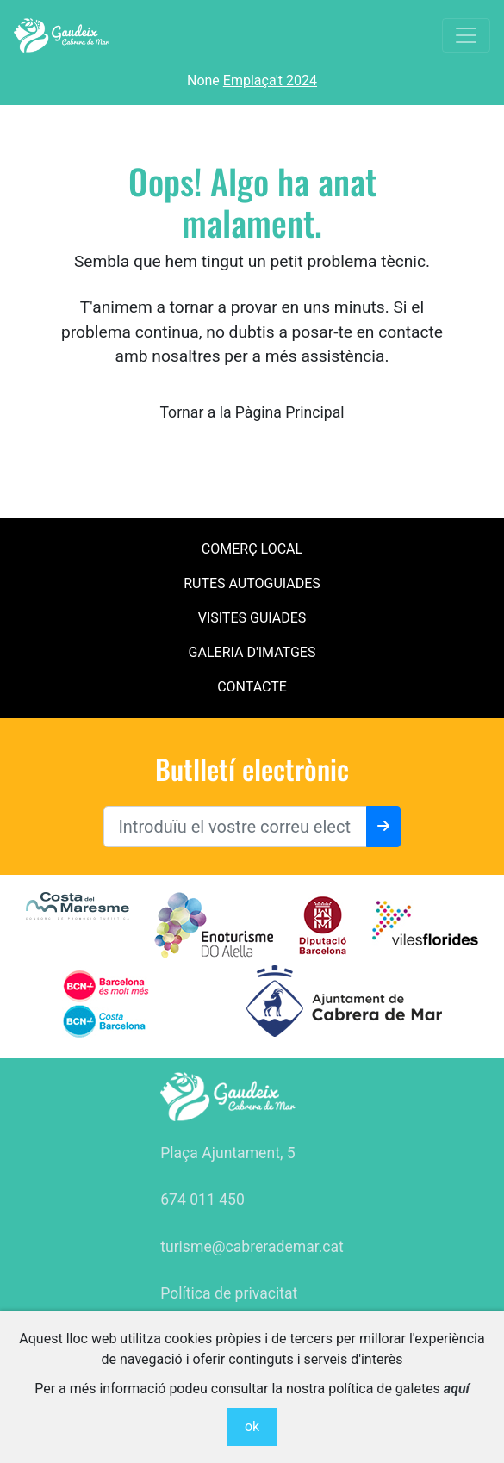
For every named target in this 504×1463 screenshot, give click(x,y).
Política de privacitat (228, 1293)
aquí (457, 1388)
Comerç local (252, 549)
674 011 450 (202, 1199)
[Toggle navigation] (466, 35)
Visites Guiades (252, 618)
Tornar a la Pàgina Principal (251, 412)
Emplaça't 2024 (270, 80)
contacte (252, 687)
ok (252, 1426)
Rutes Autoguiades (252, 583)
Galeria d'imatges (252, 652)
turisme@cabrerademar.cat (252, 1246)
